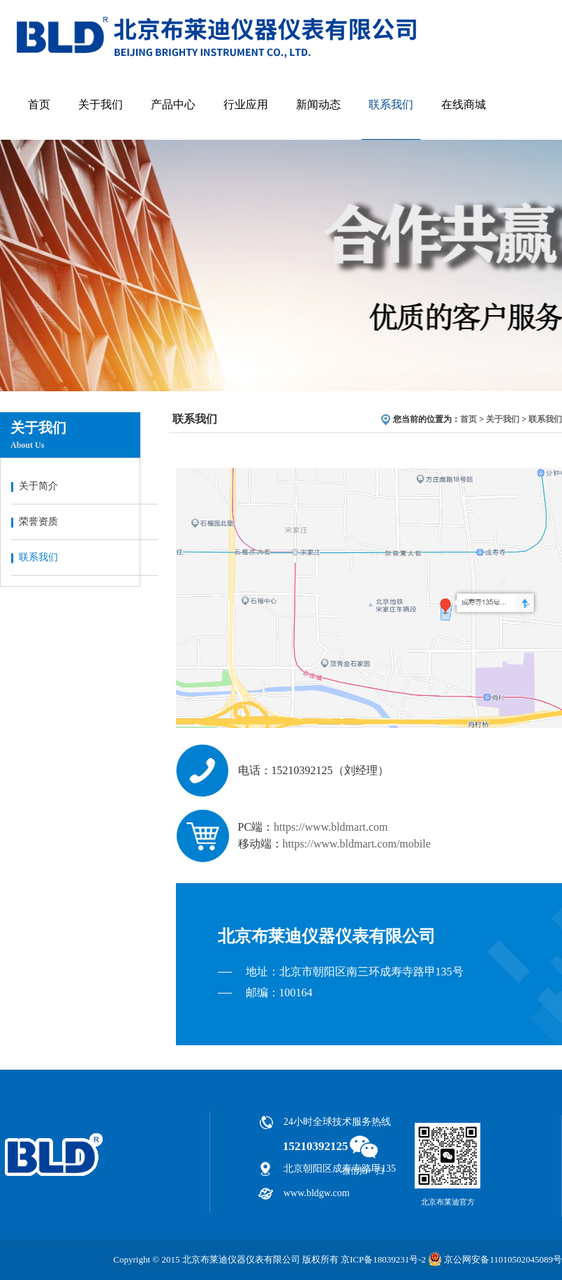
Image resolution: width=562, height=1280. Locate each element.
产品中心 (173, 104)
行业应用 (245, 104)
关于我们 (100, 104)
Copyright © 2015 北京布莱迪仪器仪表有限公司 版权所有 (226, 1259)
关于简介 (38, 486)
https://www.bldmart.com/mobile (357, 844)
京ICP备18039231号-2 (383, 1259)
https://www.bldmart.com (330, 827)
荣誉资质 (38, 521)
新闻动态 (318, 104)
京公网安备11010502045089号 (494, 1259)
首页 (39, 104)
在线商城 (463, 104)
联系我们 (391, 104)
